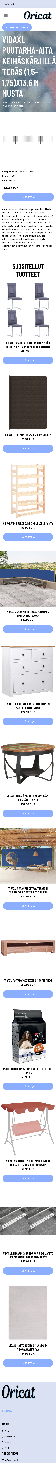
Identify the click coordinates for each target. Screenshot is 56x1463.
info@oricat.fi (8, 4)
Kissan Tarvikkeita (17, 27)
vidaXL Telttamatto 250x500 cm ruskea (28, 435)
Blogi (6, 1447)
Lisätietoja (28, 197)
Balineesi (8, 1442)
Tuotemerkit (21, 171)
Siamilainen (9, 1436)
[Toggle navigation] (6, 15)
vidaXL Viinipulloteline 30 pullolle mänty (28, 523)
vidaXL (31, 171)
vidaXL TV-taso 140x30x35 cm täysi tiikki (28, 980)
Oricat (7, 1431)
